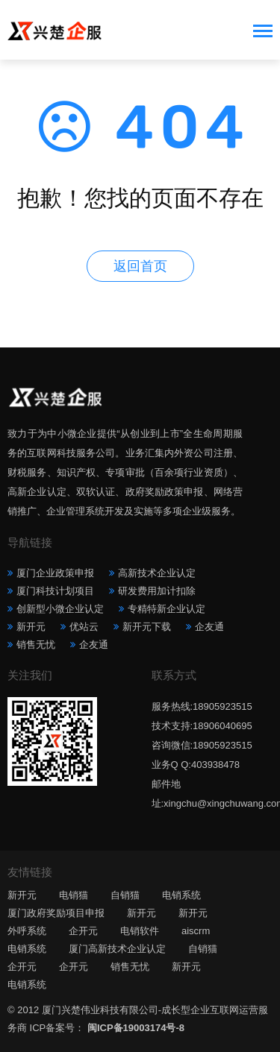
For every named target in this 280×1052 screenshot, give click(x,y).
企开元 (83, 930)
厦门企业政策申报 (55, 573)
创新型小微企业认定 (60, 608)
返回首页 (140, 266)
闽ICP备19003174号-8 (135, 1027)
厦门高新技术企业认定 (117, 948)
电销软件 (139, 930)
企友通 (209, 626)
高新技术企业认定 (157, 573)
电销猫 (73, 895)
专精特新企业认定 (166, 608)
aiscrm (195, 930)
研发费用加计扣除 (157, 590)
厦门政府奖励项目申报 (56, 913)
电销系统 (181, 895)
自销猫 (125, 895)
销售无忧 (35, 644)
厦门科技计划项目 (55, 590)
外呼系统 (26, 930)
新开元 (31, 626)
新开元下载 (146, 626)
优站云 (84, 626)
